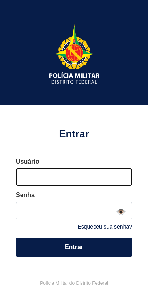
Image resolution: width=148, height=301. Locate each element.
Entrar (74, 247)
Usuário (27, 161)
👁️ (121, 212)
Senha (25, 195)
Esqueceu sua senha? (104, 226)
